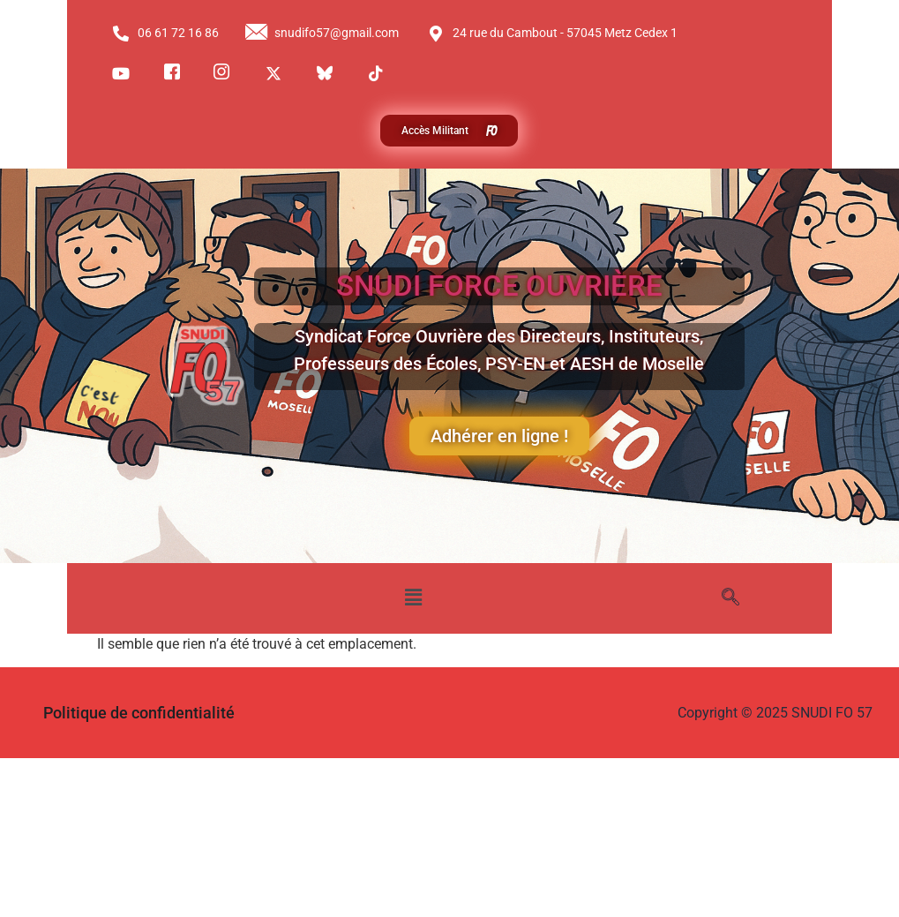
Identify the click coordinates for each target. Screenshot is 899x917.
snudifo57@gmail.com (322, 33)
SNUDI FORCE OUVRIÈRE (499, 286)
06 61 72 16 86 (165, 33)
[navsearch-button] (730, 598)
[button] (413, 598)
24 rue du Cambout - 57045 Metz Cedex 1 (551, 33)
